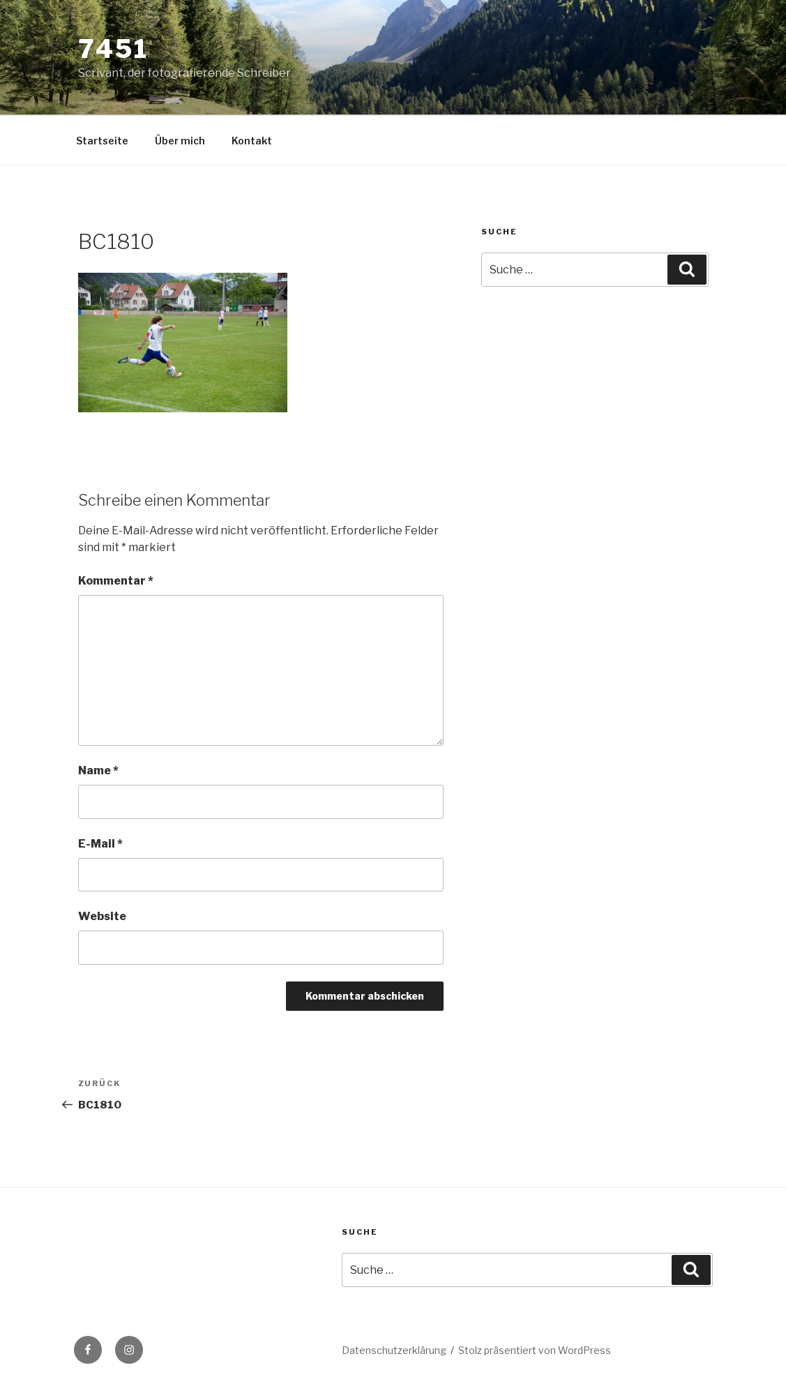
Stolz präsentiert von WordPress (534, 1350)
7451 (113, 48)
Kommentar (115, 580)
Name (98, 770)
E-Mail (100, 843)
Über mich (180, 140)
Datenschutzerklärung (394, 1350)
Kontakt (252, 140)
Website (102, 916)
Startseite (102, 140)
